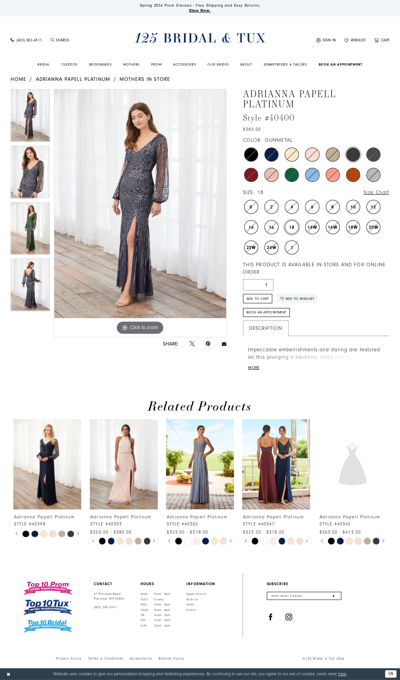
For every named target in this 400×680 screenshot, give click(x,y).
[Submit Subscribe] (333, 596)
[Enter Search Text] (80, 40)
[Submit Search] (52, 40)
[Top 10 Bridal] (47, 626)
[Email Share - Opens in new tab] (224, 344)
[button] (326, 40)
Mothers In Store (145, 79)
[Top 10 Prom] (47, 588)
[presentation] (47, 464)
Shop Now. (200, 10)
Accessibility (141, 658)
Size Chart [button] (376, 192)
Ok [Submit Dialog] (391, 673)
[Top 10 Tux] (47, 608)
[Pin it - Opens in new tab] (208, 344)
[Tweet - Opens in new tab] (192, 344)
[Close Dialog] (8, 674)
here (342, 673)
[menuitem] (26, 40)
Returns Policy (171, 658)
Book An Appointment (266, 312)
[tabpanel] (30, 117)
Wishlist (192, 599)
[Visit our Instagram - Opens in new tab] (289, 617)
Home (18, 79)
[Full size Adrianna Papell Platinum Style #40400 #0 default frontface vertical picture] (140, 213)
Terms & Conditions (105, 658)
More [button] (253, 367)
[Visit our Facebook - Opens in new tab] (271, 617)
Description (265, 328)
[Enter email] (304, 596)
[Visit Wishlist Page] (355, 40)
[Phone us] (26, 40)
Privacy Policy (69, 658)
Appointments (196, 594)
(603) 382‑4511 (105, 607)
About (190, 604)
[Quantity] (258, 284)
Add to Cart (257, 299)
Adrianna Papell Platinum (73, 79)
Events (191, 610)
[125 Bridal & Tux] (199, 38)
